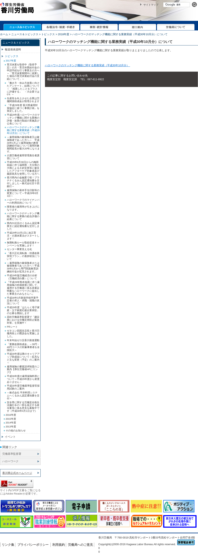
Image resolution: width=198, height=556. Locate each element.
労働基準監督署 (11, 453)
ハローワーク (10, 461)
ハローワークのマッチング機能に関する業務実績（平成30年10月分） (87, 65)
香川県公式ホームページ (17, 473)
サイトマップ (150, 5)
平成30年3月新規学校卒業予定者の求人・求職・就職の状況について (23, 301)
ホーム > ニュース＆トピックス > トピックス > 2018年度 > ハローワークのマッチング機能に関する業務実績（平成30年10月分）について (84, 34)
